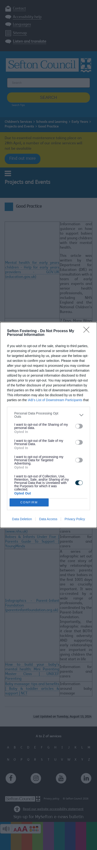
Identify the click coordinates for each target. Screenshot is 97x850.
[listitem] (48, 415)
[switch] (79, 426)
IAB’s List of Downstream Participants (55, 400)
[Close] (87, 331)
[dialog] (48, 425)
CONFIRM (29, 502)
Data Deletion (22, 519)
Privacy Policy (75, 519)
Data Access (48, 519)
